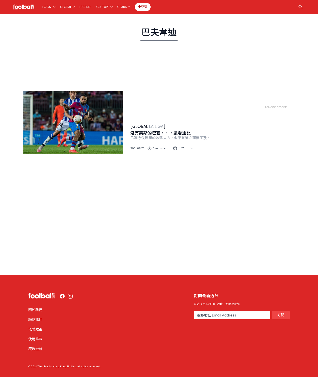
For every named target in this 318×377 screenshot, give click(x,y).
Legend (85, 7)
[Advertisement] (276, 175)
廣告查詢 (35, 348)
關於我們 (35, 310)
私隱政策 (35, 329)
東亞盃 (142, 7)
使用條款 (35, 339)
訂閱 (280, 315)
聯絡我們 (35, 319)
